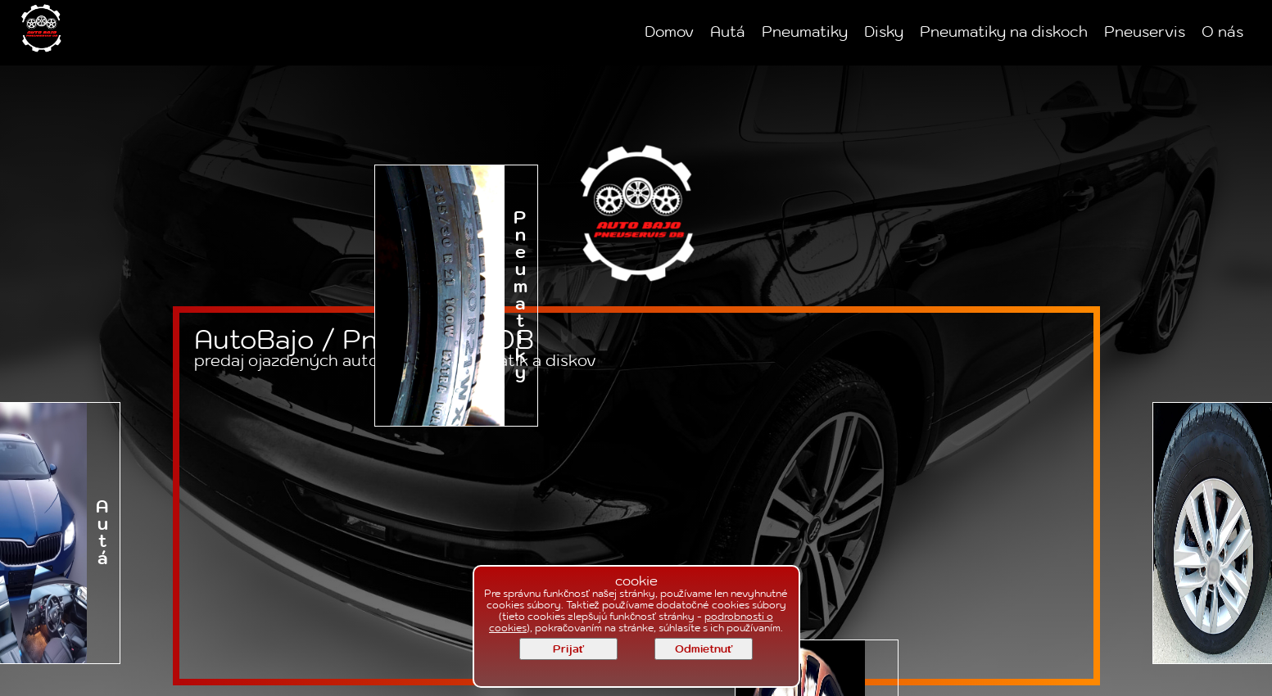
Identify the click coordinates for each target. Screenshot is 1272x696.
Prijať (568, 649)
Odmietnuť (703, 649)
